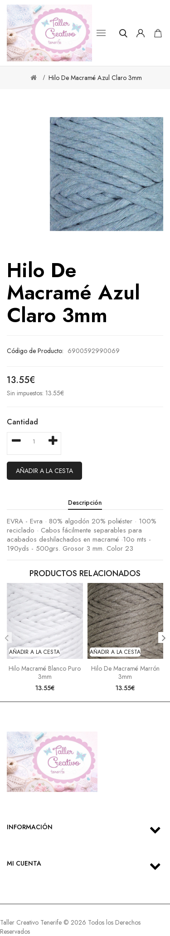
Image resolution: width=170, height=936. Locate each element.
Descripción (85, 502)
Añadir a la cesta (44, 470)
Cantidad (22, 422)
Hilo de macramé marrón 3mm (125, 672)
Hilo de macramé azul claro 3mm (95, 77)
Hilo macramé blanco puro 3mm (45, 672)
